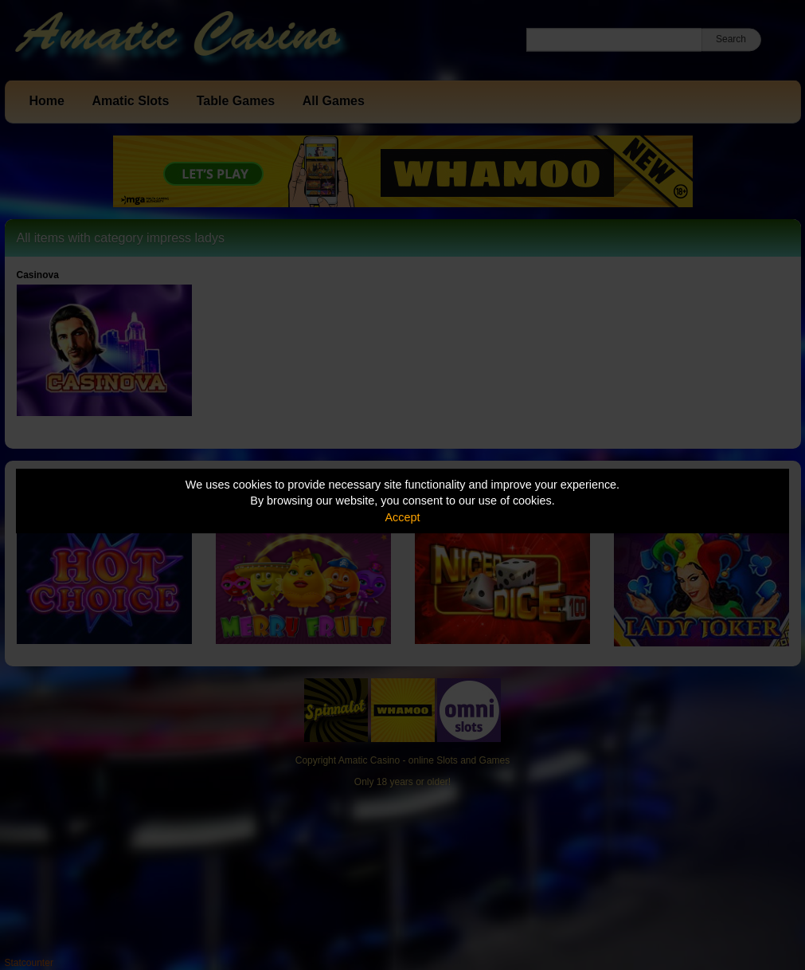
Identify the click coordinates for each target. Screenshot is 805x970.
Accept (402, 517)
